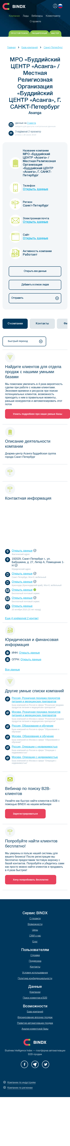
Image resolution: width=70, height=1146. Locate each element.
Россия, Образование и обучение (32, 725)
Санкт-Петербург (53, 48)
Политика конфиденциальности (35, 978)
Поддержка (35, 961)
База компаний (29, 48)
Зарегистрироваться (25, 813)
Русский (60, 6)
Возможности (35, 924)
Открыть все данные (35, 271)
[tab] (15, 324)
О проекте (35, 919)
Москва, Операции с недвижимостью (35, 757)
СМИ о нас (35, 936)
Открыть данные (35, 189)
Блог (35, 942)
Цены (35, 930)
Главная (11, 48)
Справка (35, 955)
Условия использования (35, 973)
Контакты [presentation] (42, 324)
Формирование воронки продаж (35, 1017)
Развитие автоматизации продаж (35, 1023)
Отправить (35, 298)
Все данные (12, 669)
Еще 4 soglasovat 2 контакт (22, 618)
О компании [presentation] (15, 324)
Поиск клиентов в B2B (35, 998)
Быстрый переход (25, 341)
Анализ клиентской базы (35, 1029)
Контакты (35, 967)
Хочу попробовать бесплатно (30, 879)
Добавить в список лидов (35, 285)
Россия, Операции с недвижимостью (34, 746)
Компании (35, 992)
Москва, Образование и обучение (33, 736)
